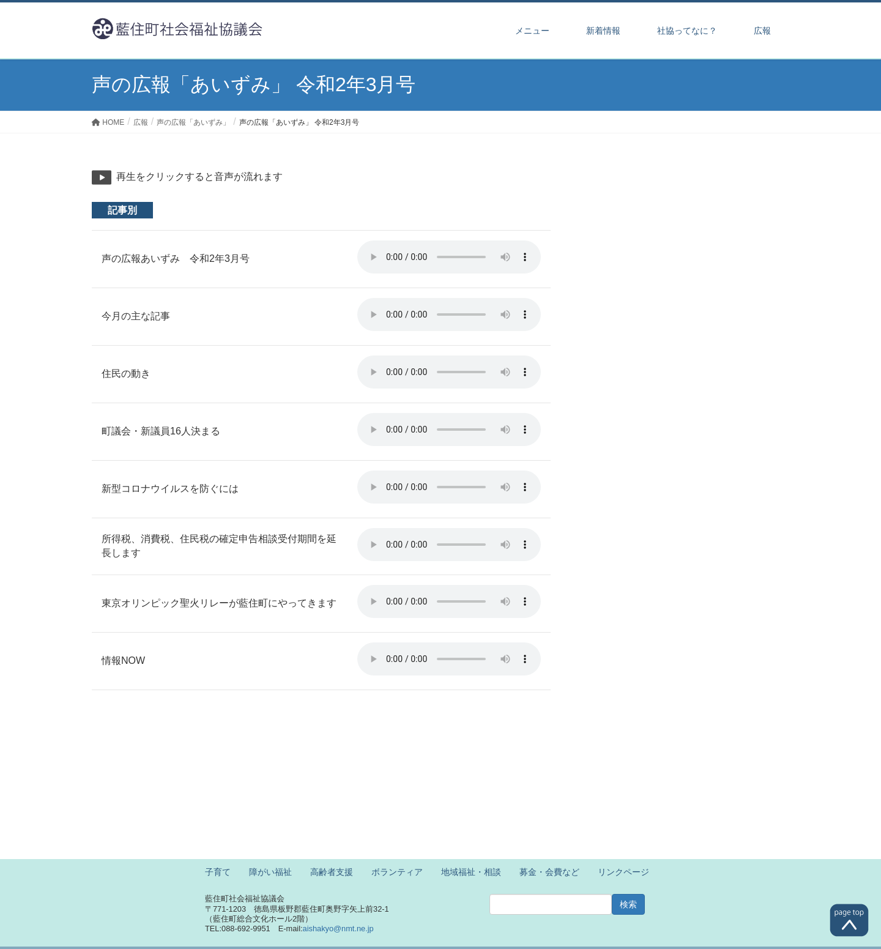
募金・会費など (549, 872)
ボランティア (397, 872)
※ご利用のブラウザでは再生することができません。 (449, 257)
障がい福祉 (270, 872)
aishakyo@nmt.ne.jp (338, 928)
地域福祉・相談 (471, 872)
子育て (218, 872)
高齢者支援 (331, 872)
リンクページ (623, 872)
